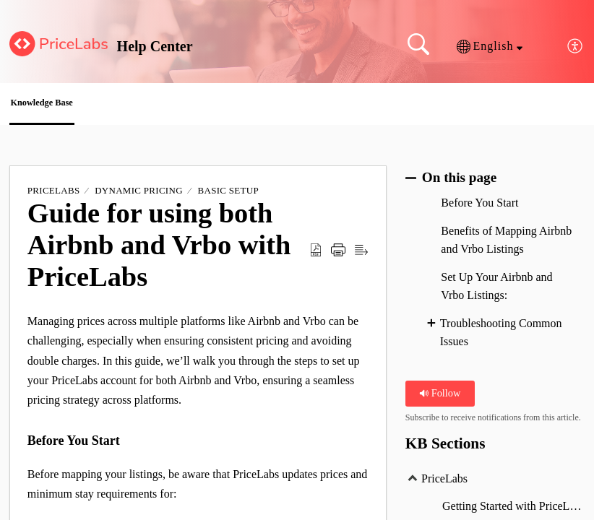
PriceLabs (53, 194)
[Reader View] (361, 254)
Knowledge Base (75, 105)
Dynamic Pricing (139, 194)
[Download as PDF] (315, 254)
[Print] (338, 254)
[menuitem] (576, 46)
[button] (489, 46)
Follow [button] (439, 397)
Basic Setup (228, 194)
